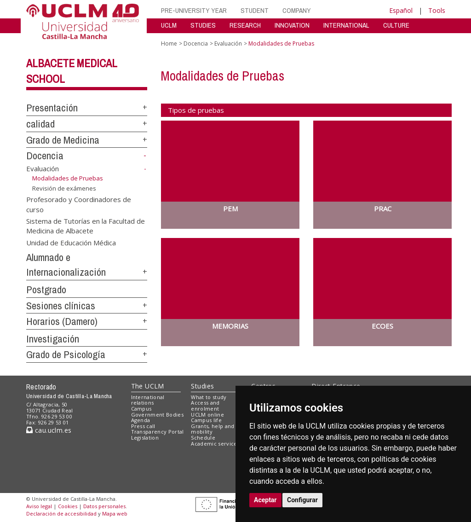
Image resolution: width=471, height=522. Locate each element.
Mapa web (114, 513)
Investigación (52, 339)
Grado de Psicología (65, 354)
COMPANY (296, 10)
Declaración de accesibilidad (61, 513)
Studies (202, 386)
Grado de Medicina (62, 140)
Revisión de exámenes (64, 188)
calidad (40, 124)
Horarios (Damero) (62, 321)
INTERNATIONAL (346, 25)
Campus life (206, 420)
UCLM (169, 25)
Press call (143, 426)
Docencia (44, 155)
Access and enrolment (205, 405)
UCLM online (207, 414)
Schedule (203, 437)
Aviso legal (39, 506)
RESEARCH (245, 25)
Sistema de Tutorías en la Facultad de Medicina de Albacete (85, 225)
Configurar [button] (302, 500)
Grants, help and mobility (212, 429)
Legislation (145, 437)
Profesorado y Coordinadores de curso (78, 204)
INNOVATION (292, 25)
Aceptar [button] (265, 500)
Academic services (215, 443)
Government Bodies (157, 414)
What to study (208, 397)
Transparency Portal (157, 431)
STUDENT (255, 10)
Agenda (140, 420)
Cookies (67, 506)
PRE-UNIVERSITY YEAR (194, 10)
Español (401, 10)
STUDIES (203, 25)
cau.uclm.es (48, 430)
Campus (141, 408)
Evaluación (42, 168)
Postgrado (46, 289)
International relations (148, 400)
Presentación (52, 108)
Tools (436, 10)
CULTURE (396, 25)
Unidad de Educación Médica (71, 242)
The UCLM (147, 386)
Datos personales (104, 506)
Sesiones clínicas (60, 306)
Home (169, 43)
